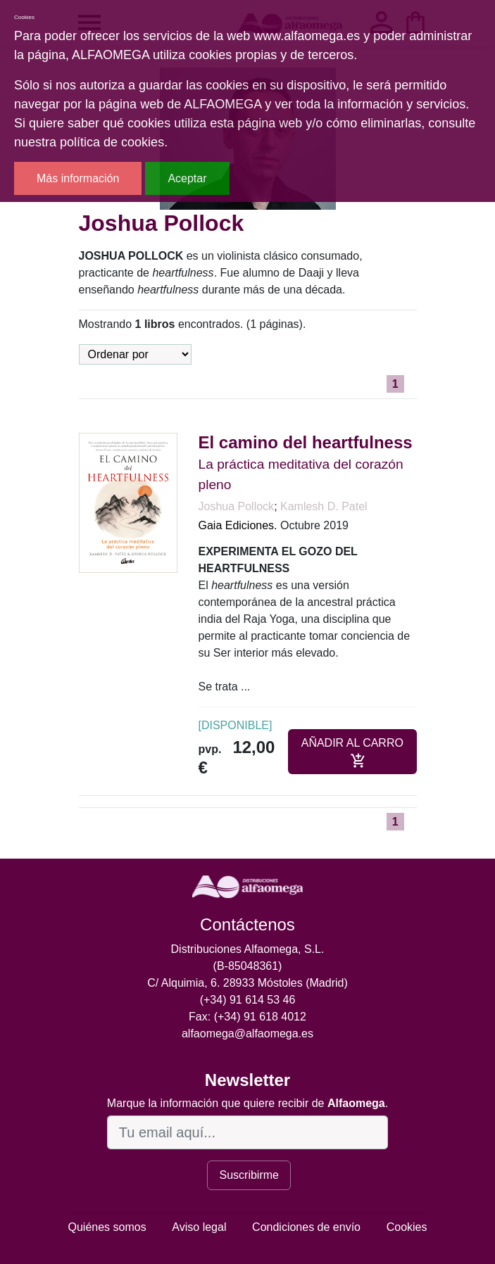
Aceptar (187, 178)
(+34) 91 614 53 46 (248, 1000)
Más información (78, 178)
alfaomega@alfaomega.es (247, 1033)
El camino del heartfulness (306, 442)
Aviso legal (199, 1227)
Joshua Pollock (237, 506)
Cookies (407, 1227)
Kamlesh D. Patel (324, 506)
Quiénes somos (107, 1227)
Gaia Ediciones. (238, 525)
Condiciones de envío (306, 1227)
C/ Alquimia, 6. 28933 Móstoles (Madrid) (247, 983)
